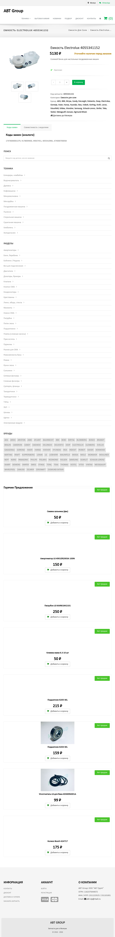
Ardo (12, 440)
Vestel (53, 112)
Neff (6, 460)
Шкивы (7, 412)
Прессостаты (9, 339)
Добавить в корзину (57, 523)
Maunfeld (54, 108)
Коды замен (12, 127)
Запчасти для (57, 929)
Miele (83, 455)
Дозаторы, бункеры (12, 276)
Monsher (69, 108)
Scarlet (84, 460)
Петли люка (9, 323)
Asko (30, 440)
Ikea (80, 105)
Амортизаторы (10, 250)
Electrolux (105, 101)
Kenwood (100, 450)
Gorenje (53, 105)
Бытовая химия (42, 19)
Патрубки (8, 318)
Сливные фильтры (11, 381)
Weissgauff (61, 112)
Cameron (17, 445)
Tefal (49, 465)
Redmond (53, 460)
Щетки (6, 418)
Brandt (100, 440)
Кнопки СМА (9, 287)
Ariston (21, 440)
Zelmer (30, 470)
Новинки (57, 19)
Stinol (41, 465)
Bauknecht (48, 440)
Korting (92, 105)
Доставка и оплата (12, 897)
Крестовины (9, 297)
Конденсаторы (10, 292)
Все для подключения (13, 266)
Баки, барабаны (11, 255)
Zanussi (69, 112)
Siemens (16, 465)
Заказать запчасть (11, 901)
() (108, 18)
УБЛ (5, 407)
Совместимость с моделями (36, 127)
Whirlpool (9, 470)
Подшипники (9, 329)
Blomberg (82, 440)
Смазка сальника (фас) (57, 511)
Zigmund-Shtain (80, 112)
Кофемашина (9, 191)
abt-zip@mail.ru (92, 899)
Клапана (7, 282)
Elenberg (90, 445)
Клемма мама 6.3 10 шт (57, 653)
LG (46, 455)
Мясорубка (8, 201)
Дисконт (79, 19)
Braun (7, 445)
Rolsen (63, 460)
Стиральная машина (13, 217)
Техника (26, 18)
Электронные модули (13, 423)
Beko (64, 440)
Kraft (99, 105)
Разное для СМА (11, 350)
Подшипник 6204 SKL (57, 747)
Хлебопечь (8, 228)
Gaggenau (9, 450)
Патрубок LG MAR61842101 (57, 606)
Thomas (64, 465)
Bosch (92, 440)
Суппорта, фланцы (12, 386)
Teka (104, 108)
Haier (60, 105)
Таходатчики (9, 392)
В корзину (78, 82)
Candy (74, 101)
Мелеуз (93, 3)
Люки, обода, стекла (13, 303)
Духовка (7, 186)
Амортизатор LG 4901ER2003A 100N (57, 559)
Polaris (42, 460)
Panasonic (23, 460)
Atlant (37, 440)
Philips (34, 460)
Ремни (6, 360)
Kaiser (90, 450)
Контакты (91, 19)
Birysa (68, 101)
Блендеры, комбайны (13, 175)
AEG (59, 101)
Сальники (8, 371)
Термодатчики (10, 397)
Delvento (91, 101)
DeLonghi (82, 101)
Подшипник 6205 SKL (57, 700)
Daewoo (36, 445)
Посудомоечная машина (14, 207)
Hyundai (73, 105)
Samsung (78, 108)
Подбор (68, 19)
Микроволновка (11, 196)
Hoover (46, 450)
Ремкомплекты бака (12, 355)
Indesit (85, 105)
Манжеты (8, 308)
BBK (63, 101)
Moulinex (104, 455)
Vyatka (89, 465)
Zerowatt (41, 470)
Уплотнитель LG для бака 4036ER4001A (57, 794)
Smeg (33, 465)
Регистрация (46, 893)
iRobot (81, 450)
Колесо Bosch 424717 (57, 841)
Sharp (7, 465)
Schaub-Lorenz (89, 108)
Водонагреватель (11, 180)
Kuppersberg (28, 455)
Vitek (81, 465)
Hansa (66, 105)
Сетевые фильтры (11, 376)
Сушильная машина (12, 222)
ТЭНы (6, 402)
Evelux (100, 445)
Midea (62, 108)
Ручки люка (9, 365)
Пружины (8, 344)
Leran (104, 105)
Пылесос (7, 212)
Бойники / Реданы (12, 261)
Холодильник (10, 233)
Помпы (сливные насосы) (15, 334)
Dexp (98, 101)
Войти (44, 889)
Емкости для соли (78, 30)
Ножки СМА (9, 313)
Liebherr (53, 455)
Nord (13, 460)
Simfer (99, 108)
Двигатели (8, 271)
